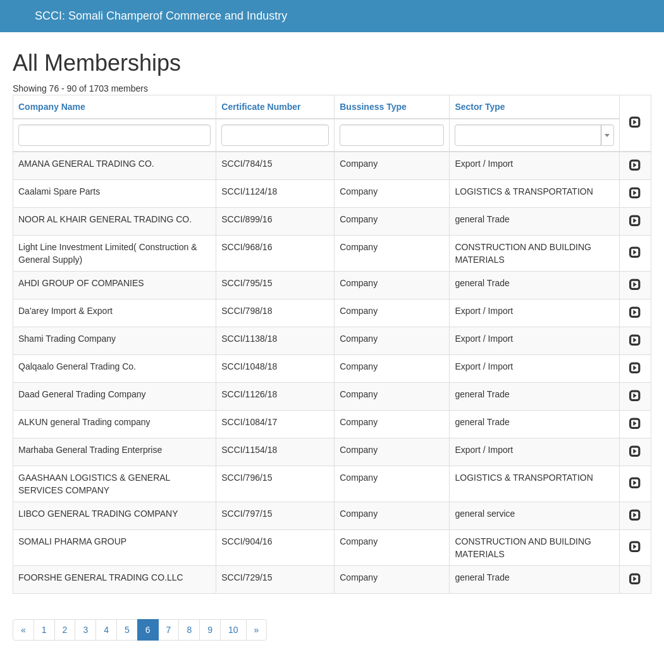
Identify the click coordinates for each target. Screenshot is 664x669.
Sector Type (480, 107)
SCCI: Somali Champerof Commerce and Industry (161, 15)
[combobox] (534, 135)
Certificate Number (260, 107)
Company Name (51, 107)
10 (233, 630)
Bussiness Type (373, 107)
